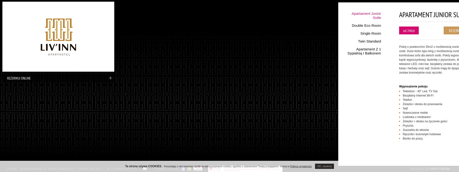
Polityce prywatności (301, 166)
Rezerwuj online (58, 78)
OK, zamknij (324, 166)
